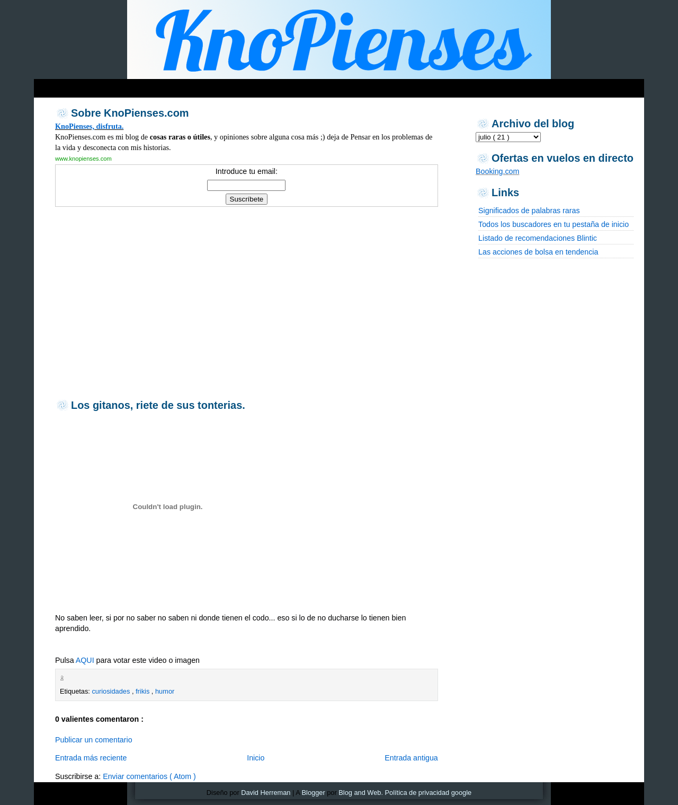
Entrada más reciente (91, 758)
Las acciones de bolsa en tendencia (538, 252)
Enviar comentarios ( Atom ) (149, 776)
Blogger (313, 793)
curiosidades (111, 691)
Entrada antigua (411, 758)
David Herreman (265, 793)
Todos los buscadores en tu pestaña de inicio (553, 224)
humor (164, 691)
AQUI (85, 660)
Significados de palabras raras (528, 210)
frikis (143, 691)
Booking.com (497, 171)
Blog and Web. (360, 793)
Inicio (255, 758)
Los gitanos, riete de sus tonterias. (158, 405)
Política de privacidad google (428, 793)
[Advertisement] (237, 86)
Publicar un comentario (93, 740)
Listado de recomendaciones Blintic (537, 238)
